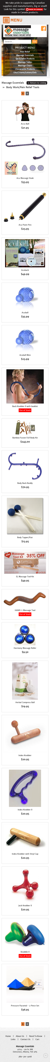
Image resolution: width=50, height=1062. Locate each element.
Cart (37, 1039)
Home (8, 1036)
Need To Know (35, 1036)
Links (13, 1039)
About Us (20, 1036)
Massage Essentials (13, 82)
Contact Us (25, 1039)
